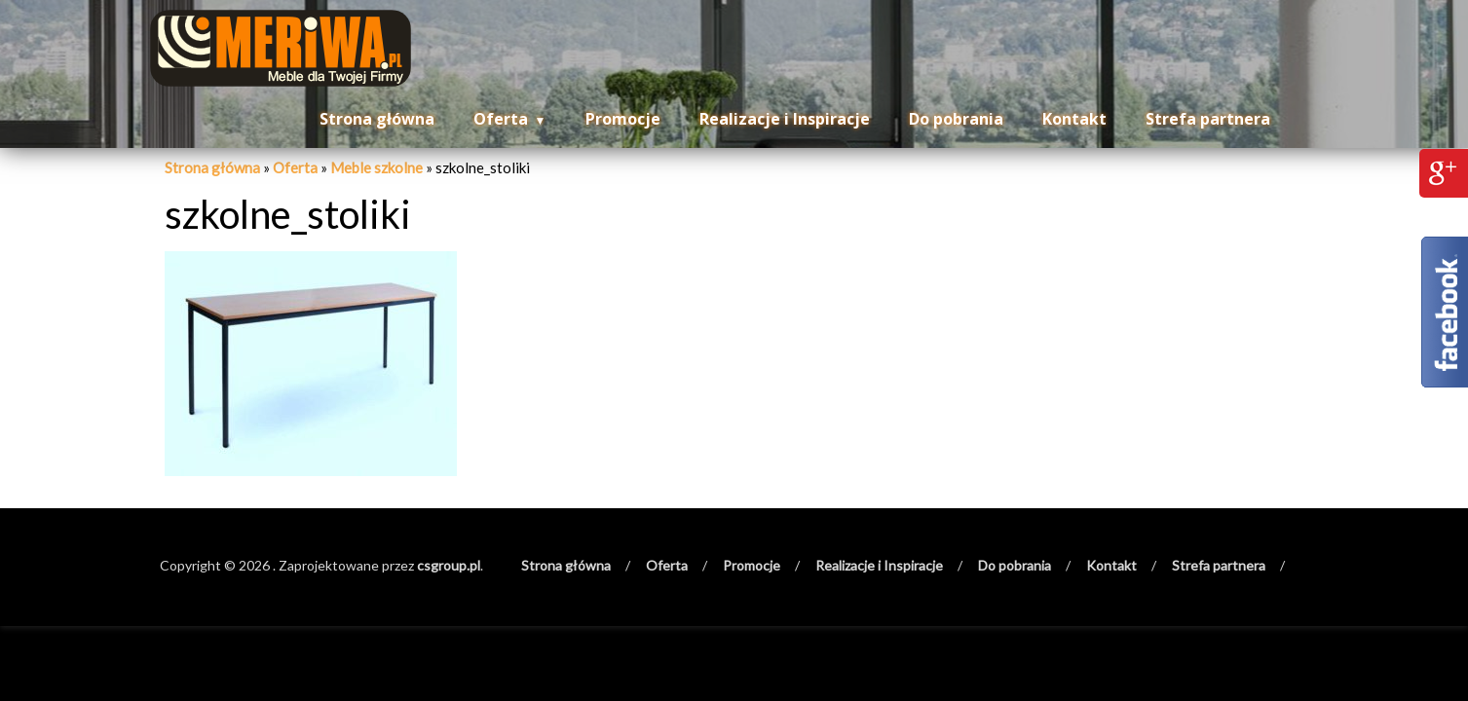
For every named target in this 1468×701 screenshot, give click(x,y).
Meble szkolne (376, 167)
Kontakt (1074, 118)
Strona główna (377, 118)
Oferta (500, 118)
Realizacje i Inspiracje (784, 118)
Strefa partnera (1208, 118)
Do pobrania (956, 118)
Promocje (622, 118)
